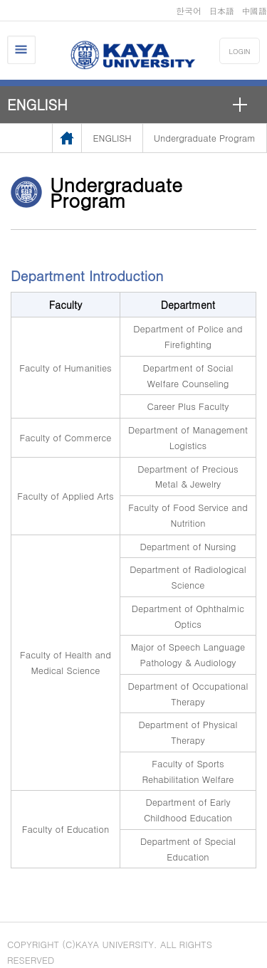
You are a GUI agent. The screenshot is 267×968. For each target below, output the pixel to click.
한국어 (188, 10)
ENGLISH (37, 104)
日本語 (221, 10)
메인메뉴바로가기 (0, 0)
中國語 (254, 10)
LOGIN (240, 51)
